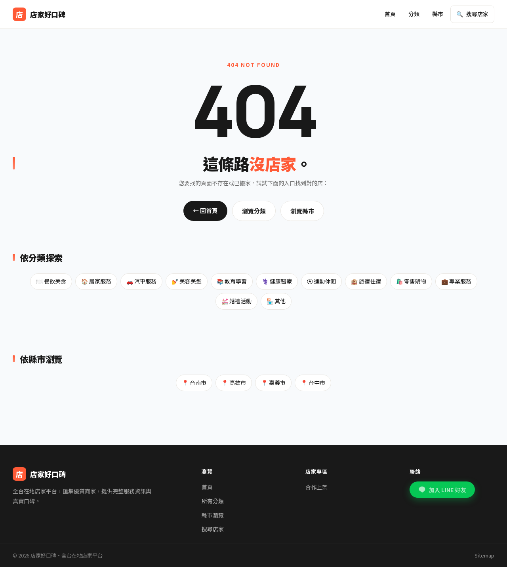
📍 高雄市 (233, 382)
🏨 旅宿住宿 (366, 281)
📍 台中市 (313, 382)
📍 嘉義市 (273, 382)
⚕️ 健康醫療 (277, 281)
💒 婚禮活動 (236, 301)
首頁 (390, 14)
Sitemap (484, 555)
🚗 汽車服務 (141, 281)
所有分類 (213, 501)
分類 (413, 14)
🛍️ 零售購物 (411, 281)
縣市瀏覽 (213, 515)
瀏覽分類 (254, 211)
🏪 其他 (276, 301)
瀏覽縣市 (302, 211)
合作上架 (316, 487)
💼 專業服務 (456, 281)
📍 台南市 (194, 382)
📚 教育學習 (232, 281)
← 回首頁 (205, 210)
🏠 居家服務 (96, 281)
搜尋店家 (213, 529)
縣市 (437, 14)
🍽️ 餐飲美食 (51, 281)
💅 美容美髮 (187, 281)
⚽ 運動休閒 (321, 281)
